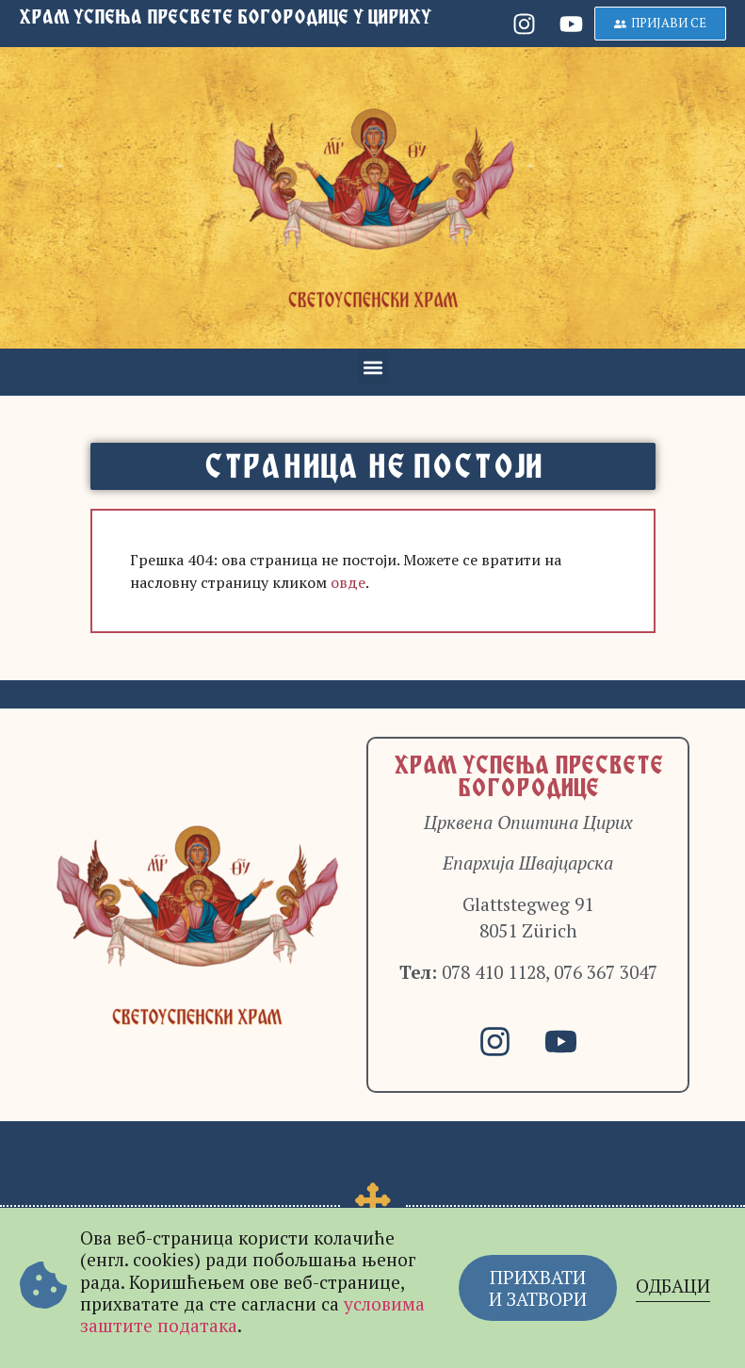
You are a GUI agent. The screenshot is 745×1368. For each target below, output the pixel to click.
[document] (372, 684)
